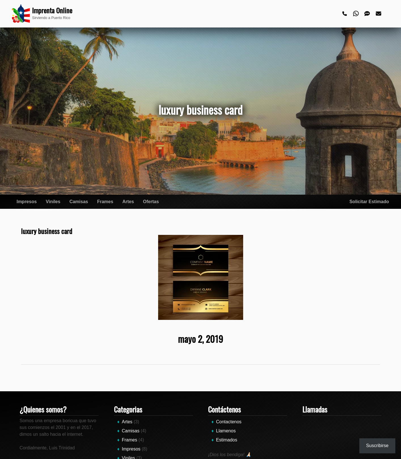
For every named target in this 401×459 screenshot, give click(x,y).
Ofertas (151, 201)
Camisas (78, 201)
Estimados (226, 439)
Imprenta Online (52, 10)
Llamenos (225, 430)
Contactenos (228, 421)
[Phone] (345, 14)
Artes (128, 201)
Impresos (26, 201)
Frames (105, 201)
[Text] (367, 14)
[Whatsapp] (356, 14)
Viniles (53, 201)
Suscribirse (377, 445)
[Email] (379, 14)
